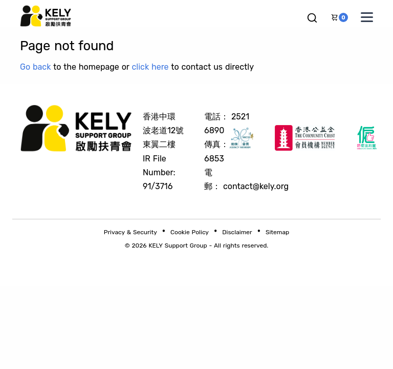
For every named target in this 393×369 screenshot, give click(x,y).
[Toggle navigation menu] (367, 17)
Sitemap (277, 232)
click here (150, 67)
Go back (35, 67)
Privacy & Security (130, 232)
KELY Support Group (177, 245)
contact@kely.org (256, 186)
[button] (312, 18)
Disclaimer (237, 232)
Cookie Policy (189, 232)
